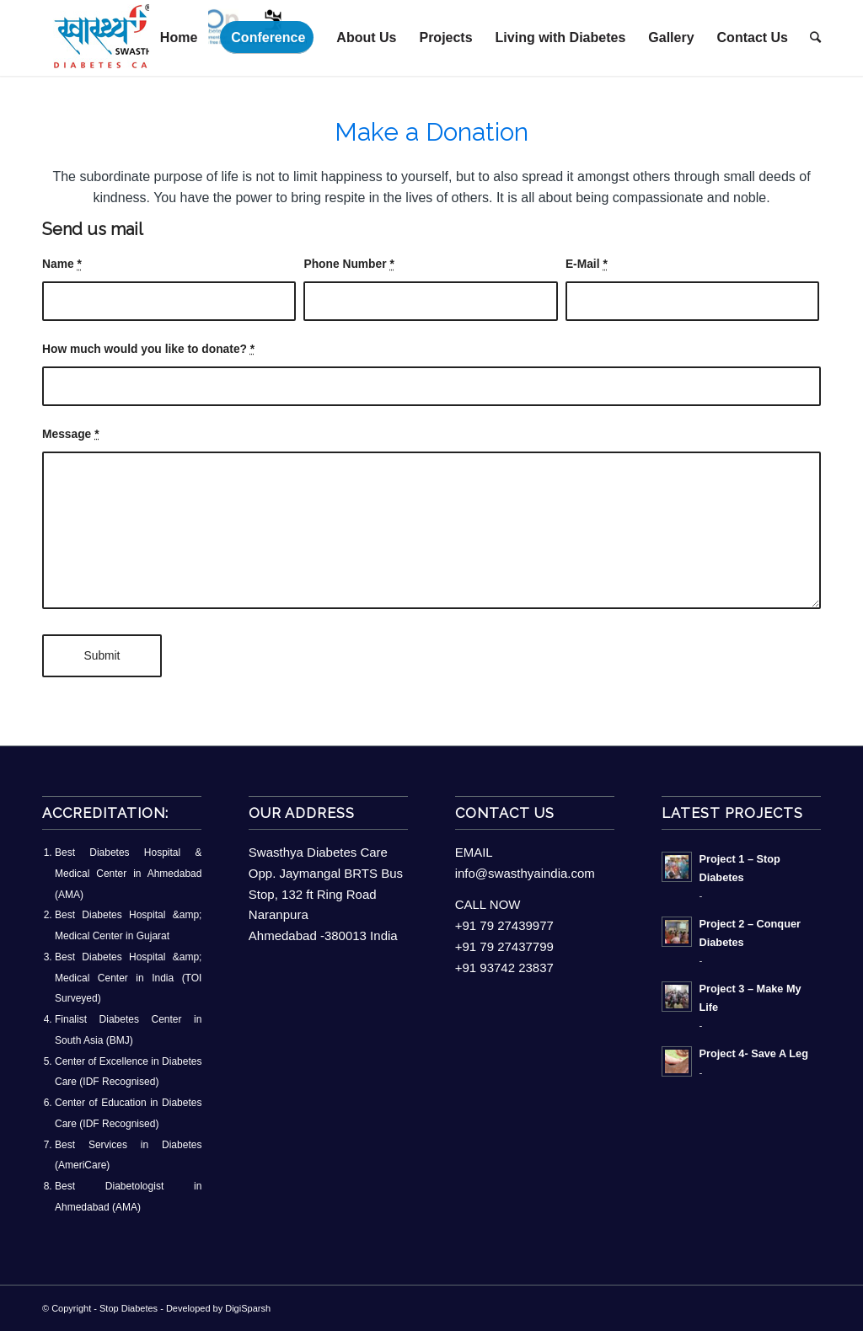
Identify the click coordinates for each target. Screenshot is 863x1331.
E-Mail (587, 264)
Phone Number (348, 264)
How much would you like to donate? (148, 349)
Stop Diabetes (128, 1308)
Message (70, 434)
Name (62, 264)
